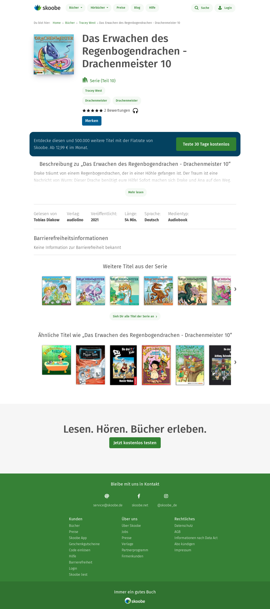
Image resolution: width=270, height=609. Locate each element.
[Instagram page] (167, 500)
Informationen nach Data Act (195, 538)
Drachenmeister (96, 100)
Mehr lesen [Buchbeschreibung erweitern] (135, 192)
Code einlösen (79, 550)
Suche (202, 7)
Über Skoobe (131, 526)
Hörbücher (98, 7)
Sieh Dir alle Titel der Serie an (135, 316)
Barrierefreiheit (80, 562)
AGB (177, 532)
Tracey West (87, 23)
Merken (91, 120)
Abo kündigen (184, 544)
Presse (127, 538)
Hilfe (152, 7)
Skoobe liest (78, 575)
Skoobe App (78, 538)
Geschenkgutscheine (84, 544)
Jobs (125, 532)
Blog (137, 7)
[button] (235, 289)
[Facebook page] (140, 500)
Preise (121, 7)
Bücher (74, 7)
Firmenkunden (132, 556)
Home (57, 23)
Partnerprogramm (135, 550)
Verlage (127, 544)
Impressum (182, 550)
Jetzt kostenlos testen (135, 442)
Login (225, 7)
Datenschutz (183, 526)
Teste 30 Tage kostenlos (206, 144)
